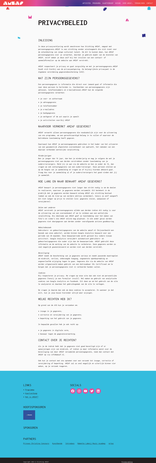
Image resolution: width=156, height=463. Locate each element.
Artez (111, 443)
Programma (29, 390)
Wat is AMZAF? (31, 397)
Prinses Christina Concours (36, 443)
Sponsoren (30, 427)
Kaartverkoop (31, 393)
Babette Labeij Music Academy (91, 443)
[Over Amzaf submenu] (132, 3)
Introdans (69, 443)
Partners (29, 438)
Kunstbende (57, 443)
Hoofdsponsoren (34, 407)
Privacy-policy (127, 462)
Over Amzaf (127, 3)
